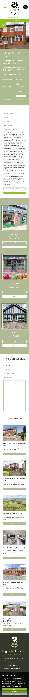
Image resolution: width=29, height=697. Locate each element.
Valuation (21, 96)
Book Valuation (14, 193)
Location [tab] (6, 365)
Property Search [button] (14, 20)
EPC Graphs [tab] (7, 121)
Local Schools (9, 369)
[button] (2, 35)
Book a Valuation (14, 17)
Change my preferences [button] (14, 694)
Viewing (8, 96)
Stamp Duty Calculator (12, 129)
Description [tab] (7, 109)
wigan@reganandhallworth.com (11, 660)
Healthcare (7, 377)
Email (14, 247)
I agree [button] (14, 689)
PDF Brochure (8, 113)
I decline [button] (14, 691)
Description (8, 100)
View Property (14, 454)
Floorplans (20, 100)
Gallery (6, 117)
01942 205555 (24, 660)
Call (14, 242)
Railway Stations (9, 373)
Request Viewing (14, 188)
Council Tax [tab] (8, 125)
